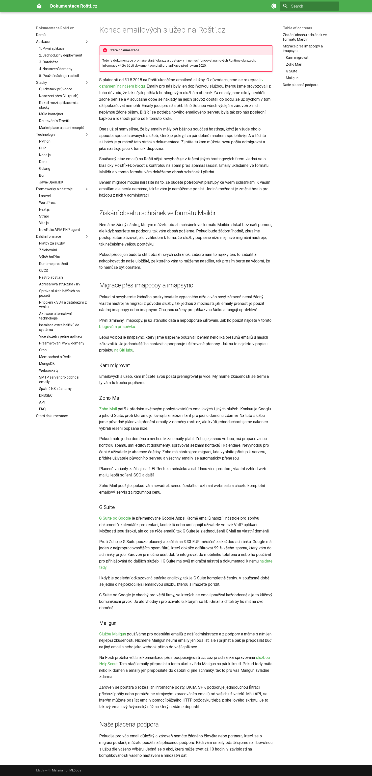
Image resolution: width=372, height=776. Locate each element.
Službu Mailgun (112, 634)
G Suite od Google (115, 518)
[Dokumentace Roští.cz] (39, 6)
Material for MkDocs (66, 770)
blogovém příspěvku (117, 326)
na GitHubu (123, 350)
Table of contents (297, 28)
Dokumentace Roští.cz (55, 28)
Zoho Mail (108, 409)
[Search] (309, 6)
